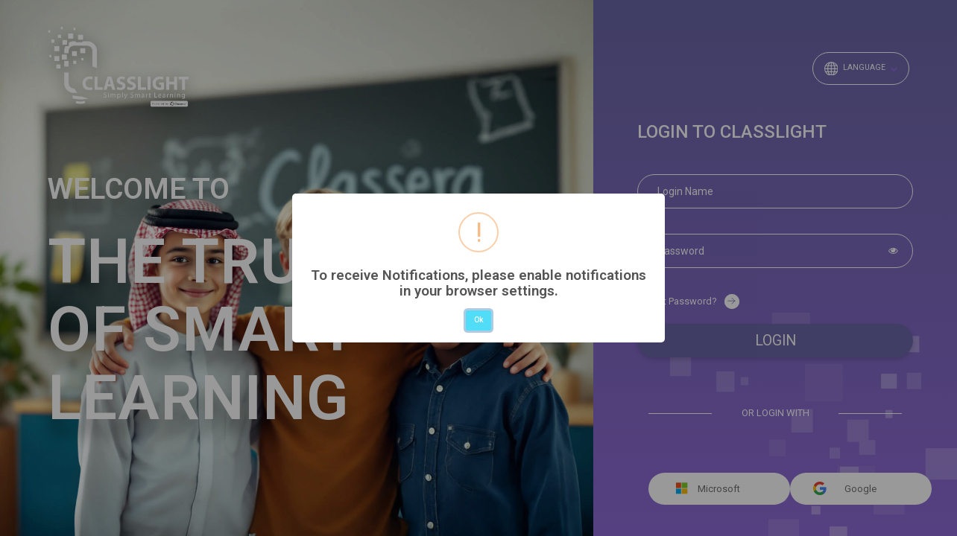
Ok (478, 320)
